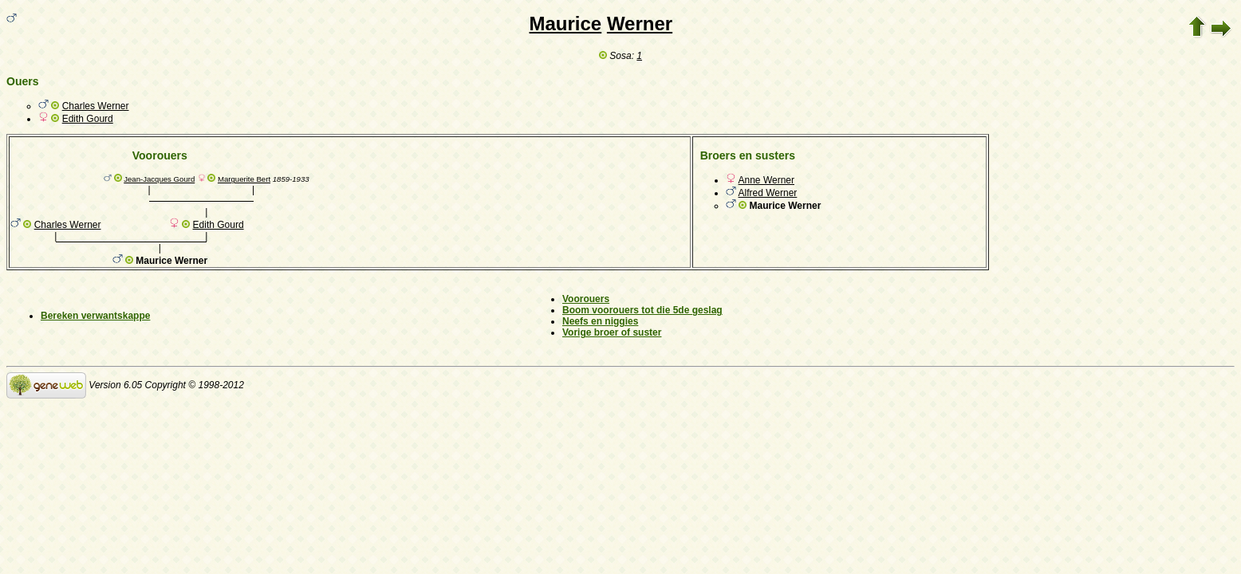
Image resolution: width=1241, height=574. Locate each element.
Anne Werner (766, 180)
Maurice (566, 23)
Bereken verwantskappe (95, 315)
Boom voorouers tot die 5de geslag (642, 310)
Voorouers (585, 299)
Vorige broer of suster (611, 332)
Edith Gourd (87, 118)
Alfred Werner (768, 193)
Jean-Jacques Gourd (159, 179)
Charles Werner (95, 106)
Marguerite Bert (244, 179)
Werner (639, 23)
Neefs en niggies (600, 321)
